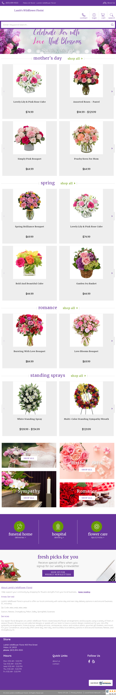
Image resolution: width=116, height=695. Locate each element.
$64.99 (30, 169)
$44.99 (30, 293)
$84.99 (30, 361)
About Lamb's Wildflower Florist (16, 587)
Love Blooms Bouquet (86, 351)
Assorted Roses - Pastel (86, 102)
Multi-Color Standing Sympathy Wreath (86, 419)
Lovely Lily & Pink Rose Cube (29, 102)
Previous (3, 91)
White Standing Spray (29, 419)
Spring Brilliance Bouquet (29, 226)
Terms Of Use (63, 693)
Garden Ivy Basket (86, 283)
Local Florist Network (92, 693)
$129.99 (86, 429)
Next (112, 91)
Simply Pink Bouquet (29, 159)
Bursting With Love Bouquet (29, 351)
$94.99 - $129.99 (86, 112)
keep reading (84, 592)
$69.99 (29, 236)
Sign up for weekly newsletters (58, 573)
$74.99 (29, 112)
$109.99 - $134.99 (29, 429)
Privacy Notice (76, 693)
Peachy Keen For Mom (86, 159)
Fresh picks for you (58, 561)
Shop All (74, 58)
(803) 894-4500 (12, 3)
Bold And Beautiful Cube (29, 283)
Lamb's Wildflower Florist (29, 10)
